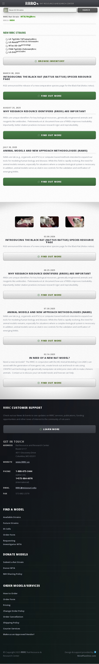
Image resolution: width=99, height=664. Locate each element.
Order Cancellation (13, 616)
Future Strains (10, 523)
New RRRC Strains (14, 32)
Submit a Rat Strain (13, 562)
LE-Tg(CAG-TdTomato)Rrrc (23, 39)
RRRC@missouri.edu (26, 487)
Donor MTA (9, 568)
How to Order (10, 593)
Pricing (6, 605)
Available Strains (12, 517)
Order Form (9, 534)
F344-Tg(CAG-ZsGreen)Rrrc (22, 49)
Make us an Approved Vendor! (18, 634)
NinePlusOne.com (86, 655)
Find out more (51, 95)
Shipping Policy (11, 622)
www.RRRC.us (23, 462)
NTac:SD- (20, 45)
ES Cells (7, 528)
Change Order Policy (13, 611)
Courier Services (11, 628)
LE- (24, 42)
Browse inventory (51, 61)
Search (86, 10)
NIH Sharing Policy (12, 574)
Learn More (51, 429)
